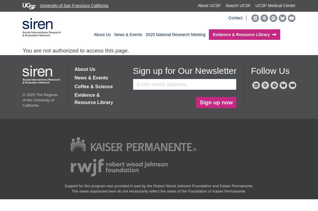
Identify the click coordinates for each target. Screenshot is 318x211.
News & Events (128, 34)
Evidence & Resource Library (94, 99)
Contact (236, 18)
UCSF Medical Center (275, 5)
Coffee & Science (94, 86)
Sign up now (216, 102)
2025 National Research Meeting (176, 34)
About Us (102, 34)
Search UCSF (238, 5)
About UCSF (209, 5)
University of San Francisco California (65, 5)
